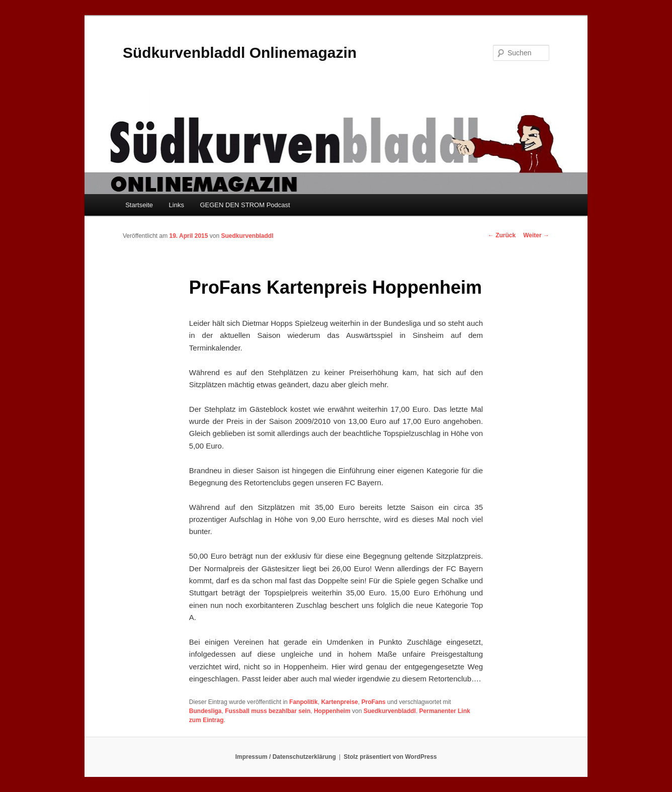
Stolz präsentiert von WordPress (390, 756)
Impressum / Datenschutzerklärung (285, 756)
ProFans (373, 702)
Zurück (502, 235)
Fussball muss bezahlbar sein (267, 711)
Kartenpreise (339, 702)
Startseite (139, 205)
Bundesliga (205, 711)
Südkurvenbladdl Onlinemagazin (240, 52)
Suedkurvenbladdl (247, 235)
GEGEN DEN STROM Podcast (245, 205)
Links (176, 205)
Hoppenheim (332, 711)
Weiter (536, 235)
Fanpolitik (303, 702)
